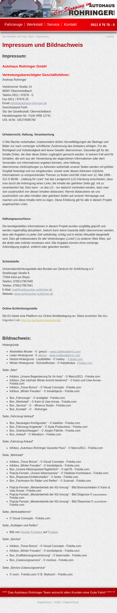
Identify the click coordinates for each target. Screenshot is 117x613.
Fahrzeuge (14, 24)
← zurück (108, 36)
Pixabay (53, 532)
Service (53, 24)
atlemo (42, 355)
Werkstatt (35, 24)
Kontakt (70, 24)
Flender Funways (31, 532)
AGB (57, 602)
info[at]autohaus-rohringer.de (28, 103)
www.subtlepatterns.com (65, 351)
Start (31, 36)
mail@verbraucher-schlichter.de (32, 289)
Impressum (42, 36)
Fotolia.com (75, 359)
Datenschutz (71, 602)
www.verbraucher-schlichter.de (33, 293)
